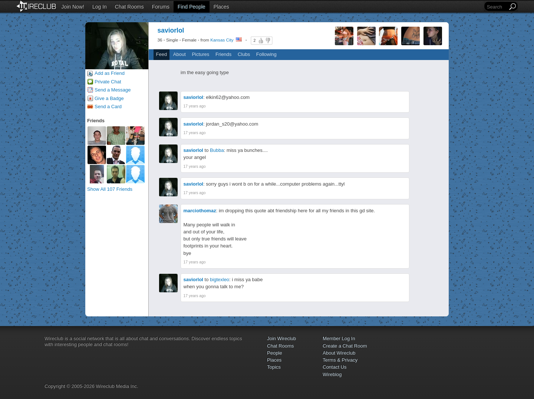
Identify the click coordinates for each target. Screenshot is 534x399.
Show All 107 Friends (109, 189)
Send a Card (108, 106)
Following (266, 54)
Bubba (217, 150)
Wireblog (332, 374)
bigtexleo (219, 279)
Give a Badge (109, 98)
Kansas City (221, 39)
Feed (161, 54)
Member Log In (339, 338)
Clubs (244, 54)
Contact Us (334, 367)
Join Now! (72, 7)
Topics (274, 367)
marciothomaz (200, 210)
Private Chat (108, 81)
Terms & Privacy (340, 360)
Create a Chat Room (345, 346)
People (274, 353)
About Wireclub (339, 353)
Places (221, 7)
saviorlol (193, 97)
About (179, 54)
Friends (223, 54)
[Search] (496, 7)
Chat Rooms (129, 7)
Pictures (200, 54)
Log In (99, 7)
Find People (191, 7)
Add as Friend (110, 73)
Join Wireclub (281, 338)
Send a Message (113, 90)
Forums (160, 7)
